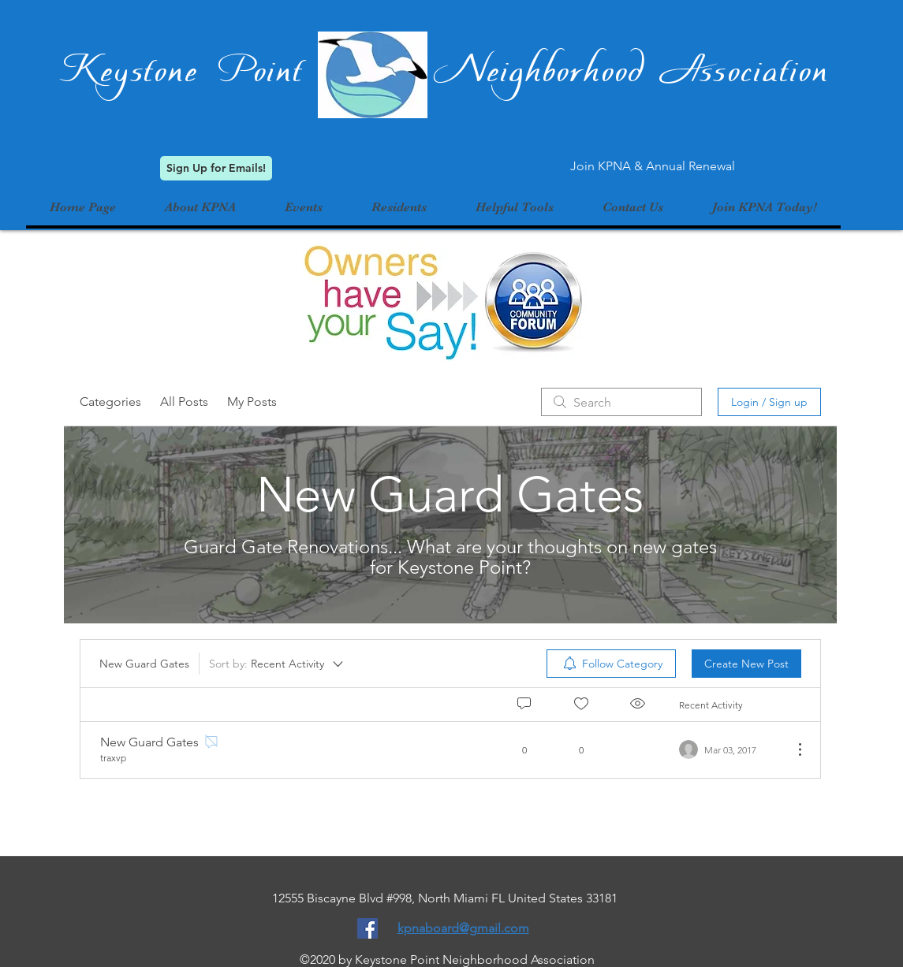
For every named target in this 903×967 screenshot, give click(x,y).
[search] (621, 402)
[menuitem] (611, 663)
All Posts (184, 401)
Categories (110, 401)
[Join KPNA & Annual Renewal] (653, 166)
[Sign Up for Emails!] (216, 168)
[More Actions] (791, 749)
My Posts (252, 401)
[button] (303, 207)
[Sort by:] (277, 663)
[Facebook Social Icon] (367, 928)
